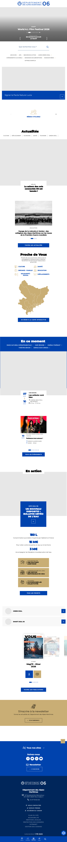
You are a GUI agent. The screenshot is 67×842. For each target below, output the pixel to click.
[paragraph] (33, 373)
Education (33, 228)
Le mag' (33, 661)
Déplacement (16, 135)
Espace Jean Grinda (41, 347)
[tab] (27, 32)
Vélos (33, 184)
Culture (6, 135)
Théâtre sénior (24, 347)
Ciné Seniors (32, 392)
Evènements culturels (14, 58)
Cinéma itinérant (54, 345)
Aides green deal (44, 55)
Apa (20, 55)
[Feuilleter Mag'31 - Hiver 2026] (37, 674)
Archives (13, 55)
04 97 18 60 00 (35, 800)
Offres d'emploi (30, 60)
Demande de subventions (33, 58)
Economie (27, 135)
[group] (34, 658)
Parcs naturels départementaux (19, 345)
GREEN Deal (53, 135)
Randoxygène (49, 58)
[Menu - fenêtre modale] (22, 839)
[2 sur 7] (33, 24)
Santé (35, 135)
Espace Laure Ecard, (37, 434)
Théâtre (28, 436)
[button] (63, 833)
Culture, (28, 434)
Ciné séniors (39, 345)
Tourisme (43, 135)
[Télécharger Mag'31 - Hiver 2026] (29, 674)
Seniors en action (30, 55)
